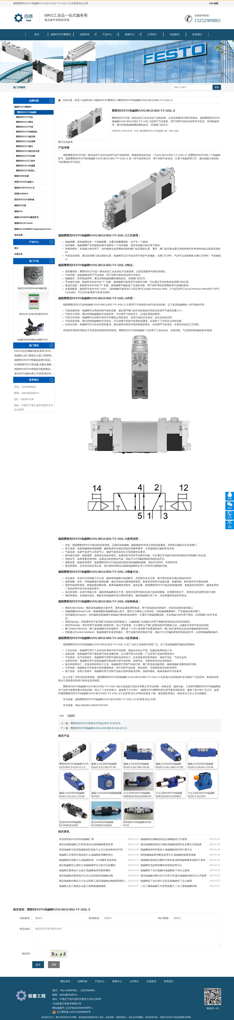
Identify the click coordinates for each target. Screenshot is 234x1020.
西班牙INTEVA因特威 (24, 199)
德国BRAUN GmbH (23, 223)
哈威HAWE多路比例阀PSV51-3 (33, 339)
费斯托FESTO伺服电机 (26, 132)
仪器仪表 (18, 254)
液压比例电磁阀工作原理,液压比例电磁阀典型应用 (86, 844)
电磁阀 (216, 155)
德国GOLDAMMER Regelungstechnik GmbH (34, 229)
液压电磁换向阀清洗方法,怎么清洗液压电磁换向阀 (86, 875)
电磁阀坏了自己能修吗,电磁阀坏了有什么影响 (165, 870)
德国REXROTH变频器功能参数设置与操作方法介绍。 (34, 369)
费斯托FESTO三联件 (25, 161)
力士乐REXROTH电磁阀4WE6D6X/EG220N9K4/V (137, 795)
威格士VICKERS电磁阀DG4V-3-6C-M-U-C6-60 (72, 795)
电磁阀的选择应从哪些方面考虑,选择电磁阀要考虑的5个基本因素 (175, 860)
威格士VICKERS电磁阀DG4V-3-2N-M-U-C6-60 (200, 765)
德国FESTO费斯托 (61, 34)
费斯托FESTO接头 (24, 146)
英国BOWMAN (21, 193)
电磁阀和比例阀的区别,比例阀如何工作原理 (163, 839)
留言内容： (25, 928)
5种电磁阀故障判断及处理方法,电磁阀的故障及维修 (168, 854)
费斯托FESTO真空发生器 (27, 151)
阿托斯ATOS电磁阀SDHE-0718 (137, 824)
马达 (181, 657)
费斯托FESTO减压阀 (25, 136)
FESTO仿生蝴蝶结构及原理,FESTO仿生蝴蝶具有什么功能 (34, 351)
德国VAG (18, 211)
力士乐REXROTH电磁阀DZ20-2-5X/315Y (201, 795)
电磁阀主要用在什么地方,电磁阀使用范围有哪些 (85, 870)
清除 (53, 964)
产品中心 (107, 34)
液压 (16, 248)
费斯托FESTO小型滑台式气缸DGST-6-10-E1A (95, 723)
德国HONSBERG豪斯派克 (26, 217)
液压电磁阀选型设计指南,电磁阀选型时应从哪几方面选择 (171, 844)
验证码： (26, 953)
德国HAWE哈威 (21, 176)
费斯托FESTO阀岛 (24, 122)
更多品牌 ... (19, 235)
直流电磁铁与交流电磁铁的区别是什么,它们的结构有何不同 (91, 849)
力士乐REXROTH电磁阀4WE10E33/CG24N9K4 (169, 795)
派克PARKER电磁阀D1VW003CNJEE (70, 824)
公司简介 (152, 34)
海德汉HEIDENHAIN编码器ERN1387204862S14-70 (33, 288)
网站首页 (65, 981)
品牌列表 (85, 34)
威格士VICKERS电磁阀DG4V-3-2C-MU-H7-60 (103, 765)
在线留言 (175, 34)
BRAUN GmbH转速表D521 (33, 314)
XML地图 (213, 3)
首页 (36, 34)
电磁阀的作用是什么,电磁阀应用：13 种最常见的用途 (87, 860)
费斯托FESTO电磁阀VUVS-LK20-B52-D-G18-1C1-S (98, 728)
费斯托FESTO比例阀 (25, 141)
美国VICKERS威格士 (24, 182)
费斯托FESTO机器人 (25, 170)
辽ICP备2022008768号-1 (79, 1007)
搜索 (216, 87)
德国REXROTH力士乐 (24, 188)
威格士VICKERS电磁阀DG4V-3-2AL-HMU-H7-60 (169, 765)
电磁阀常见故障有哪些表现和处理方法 (161, 865)
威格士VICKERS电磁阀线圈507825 (106, 795)
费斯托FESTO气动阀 (25, 156)
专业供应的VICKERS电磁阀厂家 (76, 839)
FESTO (79, 155)
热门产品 (34, 261)
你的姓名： (25, 918)
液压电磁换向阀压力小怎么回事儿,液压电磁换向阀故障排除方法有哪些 (93, 880)
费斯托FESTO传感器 (25, 166)
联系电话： (94, 918)
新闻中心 (130, 34)
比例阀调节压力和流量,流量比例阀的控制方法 (34, 364)
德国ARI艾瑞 (20, 205)
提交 (38, 964)
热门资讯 (34, 345)
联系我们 (197, 34)
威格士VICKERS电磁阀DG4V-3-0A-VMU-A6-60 (136, 765)
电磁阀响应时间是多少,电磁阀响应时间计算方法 (166, 849)
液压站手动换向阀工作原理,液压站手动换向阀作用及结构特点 (34, 373)
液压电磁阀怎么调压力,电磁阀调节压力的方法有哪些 (87, 865)
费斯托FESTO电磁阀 (26, 112)
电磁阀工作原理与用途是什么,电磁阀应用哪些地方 (86, 854)
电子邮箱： (164, 918)
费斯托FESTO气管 (24, 127)
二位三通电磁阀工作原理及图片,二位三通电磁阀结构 (168, 886)
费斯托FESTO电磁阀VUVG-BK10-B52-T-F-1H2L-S (145, 100)
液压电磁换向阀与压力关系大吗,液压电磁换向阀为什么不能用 (173, 875)
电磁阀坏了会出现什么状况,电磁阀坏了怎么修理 (166, 880)
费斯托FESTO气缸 (24, 117)
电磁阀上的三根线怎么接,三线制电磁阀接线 (34, 355)
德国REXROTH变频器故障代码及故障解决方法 (34, 360)
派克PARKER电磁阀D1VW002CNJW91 (102, 824)
